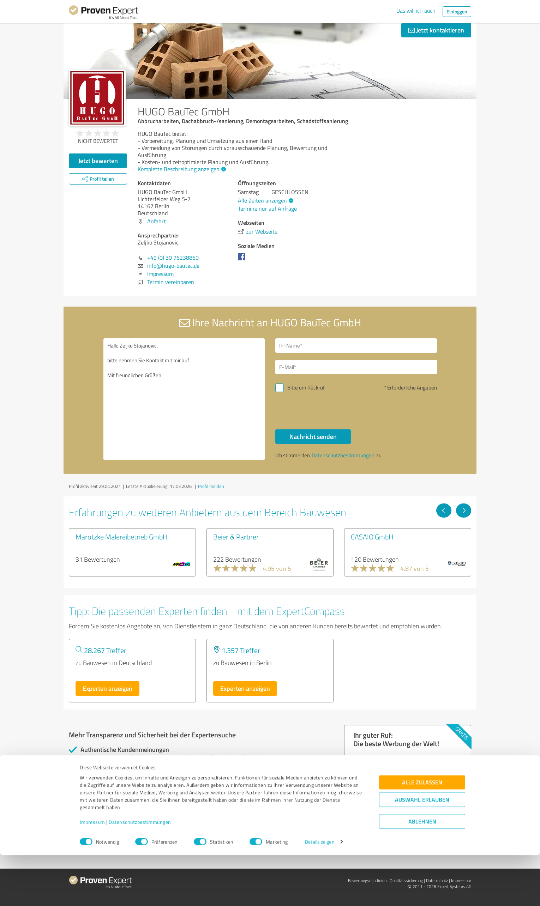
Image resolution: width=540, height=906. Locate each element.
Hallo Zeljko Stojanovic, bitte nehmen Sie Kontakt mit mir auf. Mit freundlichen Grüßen (184, 399)
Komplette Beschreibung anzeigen (181, 169)
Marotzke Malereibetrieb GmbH (122, 537)
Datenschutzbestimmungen (140, 873)
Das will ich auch (416, 10)
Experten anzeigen (107, 688)
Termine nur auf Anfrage (267, 208)
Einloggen (456, 11)
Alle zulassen (422, 833)
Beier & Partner (236, 537)
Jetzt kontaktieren (436, 30)
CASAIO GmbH (372, 537)
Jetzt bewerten (98, 160)
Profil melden (211, 486)
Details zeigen (319, 892)
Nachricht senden (313, 436)
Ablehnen (422, 872)
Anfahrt (156, 221)
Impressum (92, 873)
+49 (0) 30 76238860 (173, 257)
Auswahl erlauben (422, 850)
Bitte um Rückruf (306, 387)
